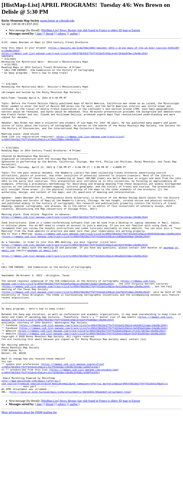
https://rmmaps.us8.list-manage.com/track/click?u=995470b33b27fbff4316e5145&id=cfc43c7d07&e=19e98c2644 (92, 389)
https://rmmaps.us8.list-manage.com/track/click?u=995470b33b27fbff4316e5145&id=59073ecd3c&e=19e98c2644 (74, 252)
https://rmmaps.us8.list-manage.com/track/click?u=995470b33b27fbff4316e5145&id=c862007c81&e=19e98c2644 (78, 330)
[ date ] (39, 33)
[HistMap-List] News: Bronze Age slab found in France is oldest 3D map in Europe (90, 30)
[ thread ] (49, 33)
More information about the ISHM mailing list (29, 482)
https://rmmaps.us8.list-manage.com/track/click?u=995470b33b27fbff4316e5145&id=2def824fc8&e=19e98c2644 (76, 342)
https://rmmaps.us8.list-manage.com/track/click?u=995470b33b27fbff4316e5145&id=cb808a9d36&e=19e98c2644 (76, 276)
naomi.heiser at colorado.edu (57, 20)
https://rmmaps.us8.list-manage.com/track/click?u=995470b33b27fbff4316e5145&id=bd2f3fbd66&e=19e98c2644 (87, 374)
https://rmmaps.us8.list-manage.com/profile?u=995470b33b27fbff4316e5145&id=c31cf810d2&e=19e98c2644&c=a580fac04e (52, 430)
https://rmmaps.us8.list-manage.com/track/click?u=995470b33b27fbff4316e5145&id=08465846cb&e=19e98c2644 (108, 272)
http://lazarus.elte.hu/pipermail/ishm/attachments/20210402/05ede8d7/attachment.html (70, 462)
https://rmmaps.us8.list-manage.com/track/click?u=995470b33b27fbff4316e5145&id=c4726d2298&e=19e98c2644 (62, 157)
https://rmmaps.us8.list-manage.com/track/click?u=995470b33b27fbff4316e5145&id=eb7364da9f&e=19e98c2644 (74, 56)
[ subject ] (62, 33)
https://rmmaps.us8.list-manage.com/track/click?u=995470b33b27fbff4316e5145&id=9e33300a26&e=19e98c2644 (76, 335)
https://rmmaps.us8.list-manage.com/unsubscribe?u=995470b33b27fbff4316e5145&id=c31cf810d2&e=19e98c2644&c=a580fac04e (60, 437)
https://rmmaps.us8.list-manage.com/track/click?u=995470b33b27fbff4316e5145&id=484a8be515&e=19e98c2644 (74, 299)
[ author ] (74, 33)
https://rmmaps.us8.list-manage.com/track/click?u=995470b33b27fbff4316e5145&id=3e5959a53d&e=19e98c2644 (93, 385)
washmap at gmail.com (41, 292)
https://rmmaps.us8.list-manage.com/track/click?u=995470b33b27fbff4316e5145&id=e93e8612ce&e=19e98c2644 (93, 382)
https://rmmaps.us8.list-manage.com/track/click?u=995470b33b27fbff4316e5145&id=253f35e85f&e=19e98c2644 (92, 392)
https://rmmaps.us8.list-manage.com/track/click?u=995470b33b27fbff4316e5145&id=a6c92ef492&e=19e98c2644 (74, 285)
